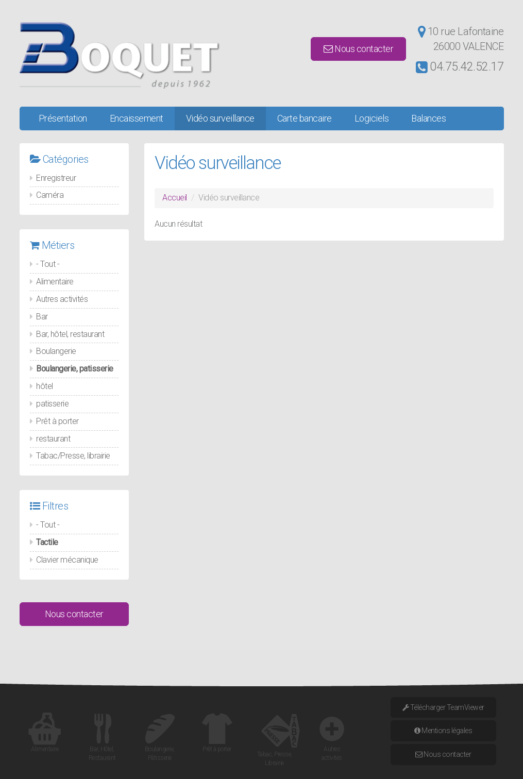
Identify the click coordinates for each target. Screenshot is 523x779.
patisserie (52, 404)
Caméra (49, 195)
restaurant (53, 439)
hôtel (44, 386)
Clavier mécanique (67, 560)
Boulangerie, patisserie (74, 369)
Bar (42, 316)
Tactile (47, 542)
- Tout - (47, 264)
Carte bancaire (304, 118)
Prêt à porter (57, 421)
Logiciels (372, 118)
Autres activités (62, 299)
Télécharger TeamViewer (443, 707)
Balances (428, 118)
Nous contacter (358, 48)
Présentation (63, 118)
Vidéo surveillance (220, 118)
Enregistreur (56, 178)
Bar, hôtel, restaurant (70, 334)
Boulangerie (56, 351)
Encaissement (136, 118)
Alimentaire (55, 281)
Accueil (174, 197)
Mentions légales (443, 730)
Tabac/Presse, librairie (73, 456)
